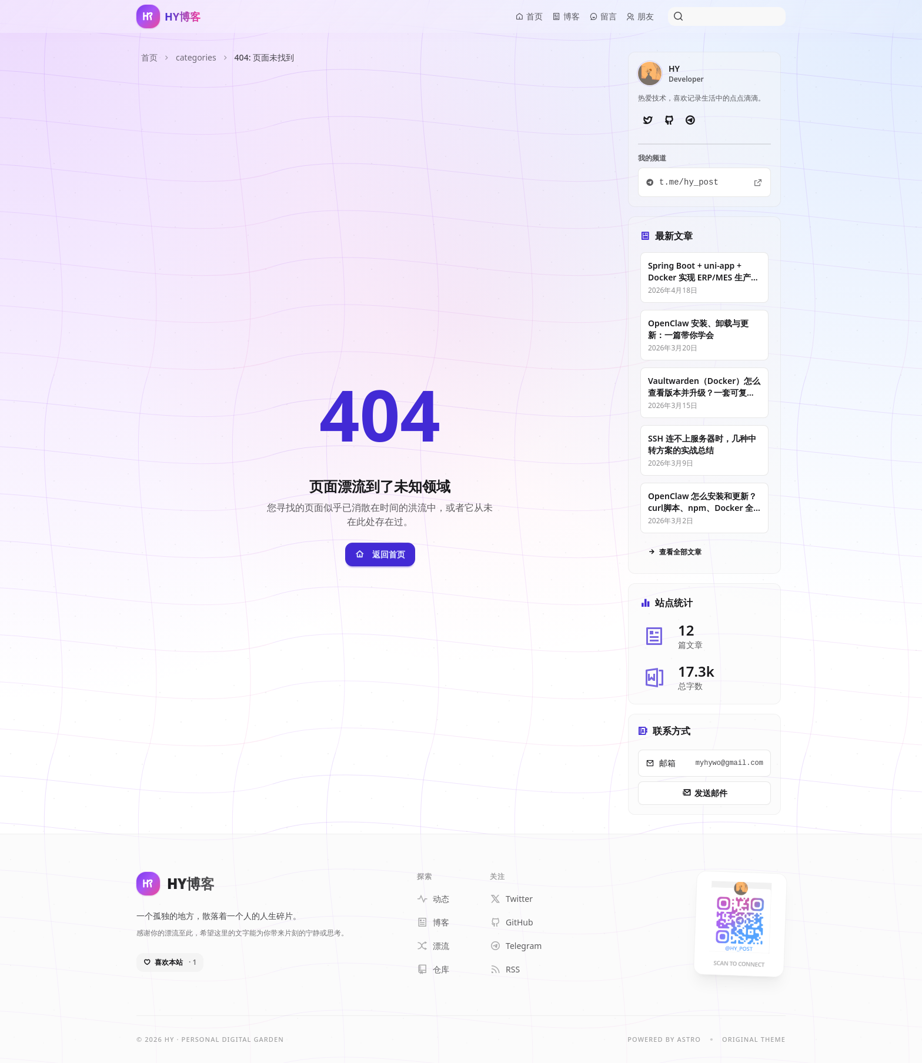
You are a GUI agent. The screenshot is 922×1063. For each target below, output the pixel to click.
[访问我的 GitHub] (668, 120)
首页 (149, 57)
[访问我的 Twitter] (647, 120)
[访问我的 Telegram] (689, 120)
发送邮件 (704, 793)
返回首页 (380, 554)
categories (196, 57)
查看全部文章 (674, 552)
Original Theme (754, 1039)
